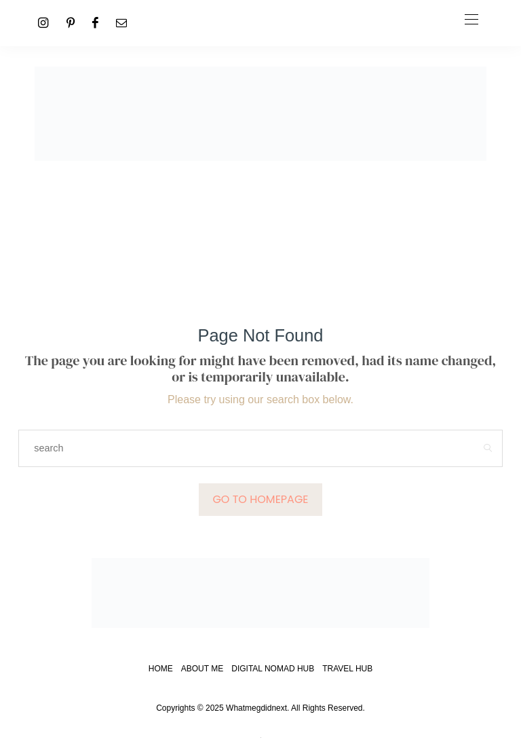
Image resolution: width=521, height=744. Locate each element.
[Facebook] (95, 23)
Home (161, 668)
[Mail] (121, 23)
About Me (202, 668)
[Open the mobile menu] (471, 20)
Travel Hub (347, 668)
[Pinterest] (70, 23)
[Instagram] (43, 23)
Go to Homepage (260, 499)
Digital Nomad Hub (272, 668)
